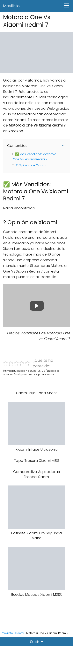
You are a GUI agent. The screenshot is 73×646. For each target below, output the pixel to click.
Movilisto (11, 6)
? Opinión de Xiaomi (31, 165)
